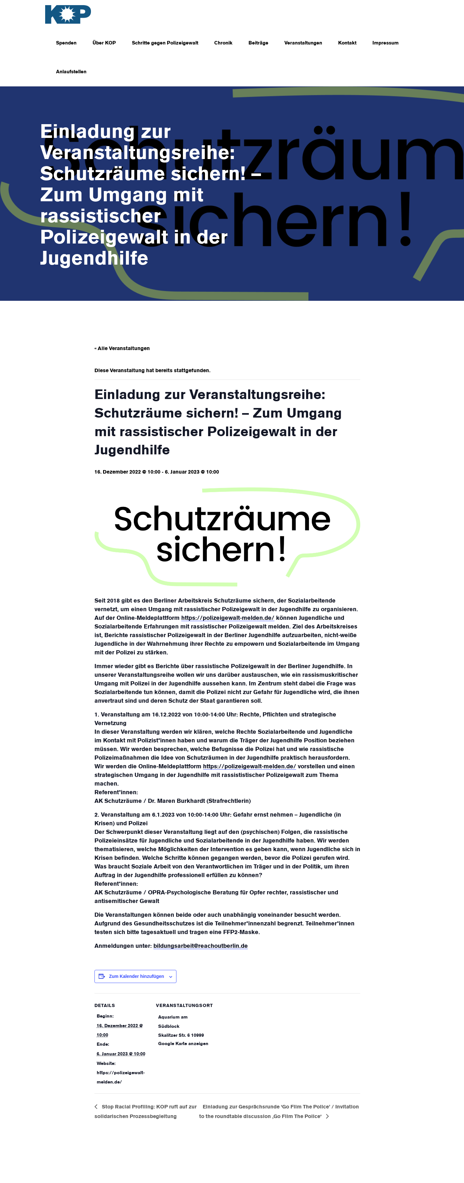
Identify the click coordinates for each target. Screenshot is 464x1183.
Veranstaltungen (303, 43)
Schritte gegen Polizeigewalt (165, 43)
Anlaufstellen (71, 72)
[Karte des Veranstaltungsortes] (251, 1037)
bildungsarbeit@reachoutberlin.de (200, 946)
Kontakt (347, 43)
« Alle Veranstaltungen (122, 349)
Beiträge (258, 43)
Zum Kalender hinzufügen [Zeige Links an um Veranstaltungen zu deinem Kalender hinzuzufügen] (136, 976)
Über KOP (104, 43)
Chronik (223, 43)
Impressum (385, 43)
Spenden (66, 43)
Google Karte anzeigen (183, 1044)
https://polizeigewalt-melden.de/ (227, 618)
